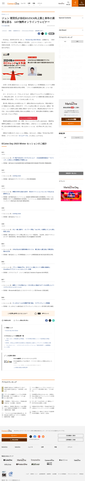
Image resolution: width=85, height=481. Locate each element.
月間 (77, 41)
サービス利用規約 (62, 474)
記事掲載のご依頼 (70, 439)
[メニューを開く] (3, 3)
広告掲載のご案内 (70, 435)
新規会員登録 (70, 119)
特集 (34, 3)
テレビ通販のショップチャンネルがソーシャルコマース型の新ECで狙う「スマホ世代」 (43, 389)
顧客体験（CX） (39, 30)
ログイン (71, 123)
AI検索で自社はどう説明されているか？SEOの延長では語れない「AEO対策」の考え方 (15, 389)
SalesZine (17, 447)
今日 (65, 41)
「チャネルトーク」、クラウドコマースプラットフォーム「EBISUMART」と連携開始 (27, 345)
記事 (29, 3)
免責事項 (49, 474)
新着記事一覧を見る (71, 173)
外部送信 (81, 474)
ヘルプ (27, 474)
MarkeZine (4, 447)
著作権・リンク (34, 474)
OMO (10, 30)
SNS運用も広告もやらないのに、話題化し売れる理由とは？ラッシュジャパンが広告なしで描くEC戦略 (43, 396)
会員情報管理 (42, 474)
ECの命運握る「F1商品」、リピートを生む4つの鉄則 (71, 168)
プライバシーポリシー (73, 474)
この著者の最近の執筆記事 (20, 367)
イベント (40, 3)
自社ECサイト (17, 30)
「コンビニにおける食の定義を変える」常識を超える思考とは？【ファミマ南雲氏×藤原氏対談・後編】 (15, 415)
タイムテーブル (23, 135)
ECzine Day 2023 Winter (33, 39)
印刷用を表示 (6, 320)
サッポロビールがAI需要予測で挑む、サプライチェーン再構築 (31, 303)
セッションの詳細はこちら (28, 118)
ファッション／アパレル (27, 30)
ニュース (23, 3)
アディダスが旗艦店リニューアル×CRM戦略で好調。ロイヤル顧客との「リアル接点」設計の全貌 (15, 396)
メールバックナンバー (71, 115)
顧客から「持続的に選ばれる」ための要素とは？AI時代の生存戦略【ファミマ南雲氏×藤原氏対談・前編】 (15, 408)
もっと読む (7, 347)
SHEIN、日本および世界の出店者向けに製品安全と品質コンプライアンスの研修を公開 (28, 343)
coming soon (17, 176)
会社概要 (54, 474)
